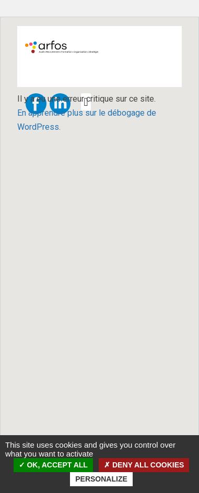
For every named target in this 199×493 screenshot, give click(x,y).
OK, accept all (53, 465)
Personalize (101, 479)
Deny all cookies (144, 465)
